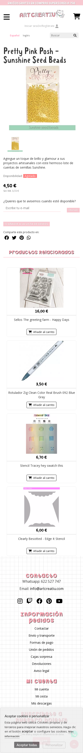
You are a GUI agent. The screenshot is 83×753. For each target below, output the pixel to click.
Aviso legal (41, 671)
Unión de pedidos (41, 649)
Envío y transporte (42, 635)
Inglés (26, 35)
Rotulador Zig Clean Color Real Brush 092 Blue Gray (41, 394)
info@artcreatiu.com (47, 588)
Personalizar (54, 745)
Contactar (42, 628)
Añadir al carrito (41, 332)
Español (14, 35)
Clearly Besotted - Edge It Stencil (41, 538)
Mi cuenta (42, 689)
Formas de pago (41, 642)
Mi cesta (41, 696)
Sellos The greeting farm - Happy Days (41, 319)
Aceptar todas (27, 745)
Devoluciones (41, 664)
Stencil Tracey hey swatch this (41, 465)
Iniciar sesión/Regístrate (42, 26)
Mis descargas (41, 703)
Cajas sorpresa (41, 656)
